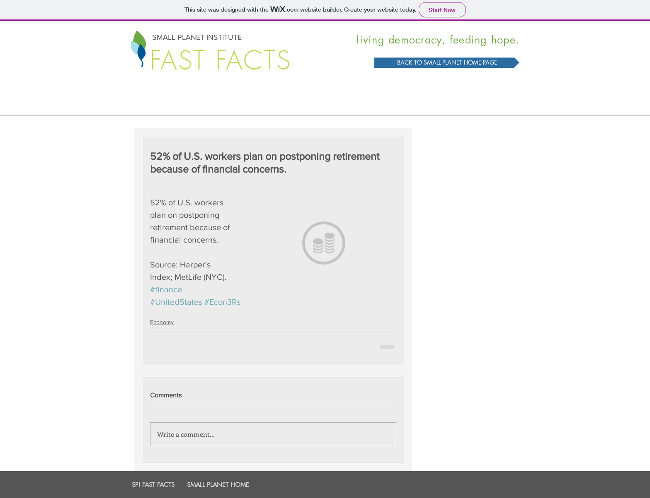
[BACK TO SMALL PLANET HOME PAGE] (446, 63)
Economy (162, 322)
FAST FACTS (221, 60)
